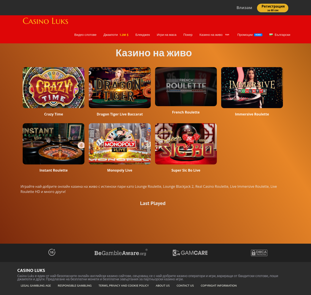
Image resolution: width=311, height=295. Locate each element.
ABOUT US (163, 285)
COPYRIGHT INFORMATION (219, 285)
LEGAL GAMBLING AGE (36, 285)
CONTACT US (185, 285)
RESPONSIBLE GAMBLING (75, 285)
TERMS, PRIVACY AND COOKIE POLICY (123, 285)
